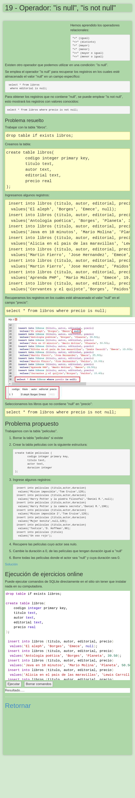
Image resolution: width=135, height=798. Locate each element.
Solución (11, 564)
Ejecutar (14, 684)
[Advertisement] (37, 34)
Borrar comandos (38, 684)
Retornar (18, 705)
